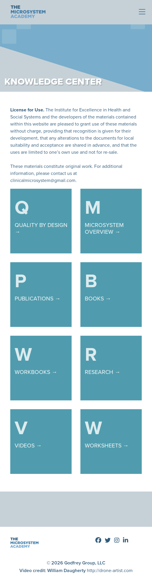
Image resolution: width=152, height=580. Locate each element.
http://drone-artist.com (110, 570)
